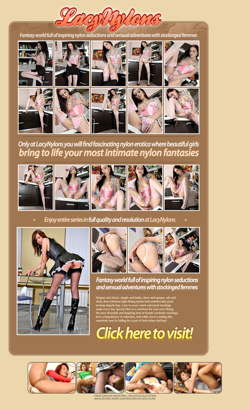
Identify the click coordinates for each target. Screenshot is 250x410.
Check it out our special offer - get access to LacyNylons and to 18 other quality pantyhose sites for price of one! (125, 397)
